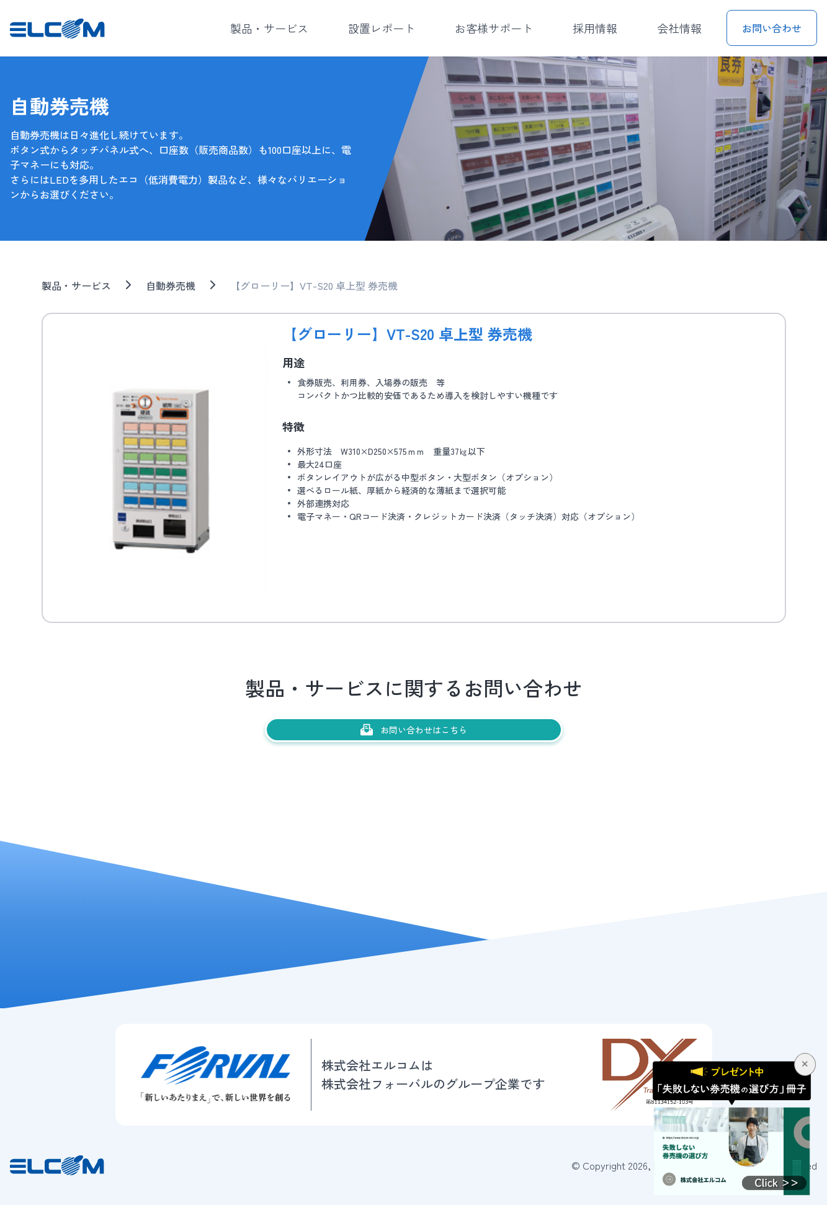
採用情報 (595, 28)
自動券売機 (170, 285)
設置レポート (381, 28)
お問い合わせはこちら (413, 729)
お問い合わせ (772, 27)
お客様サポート (494, 28)
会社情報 (679, 28)
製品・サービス (269, 28)
